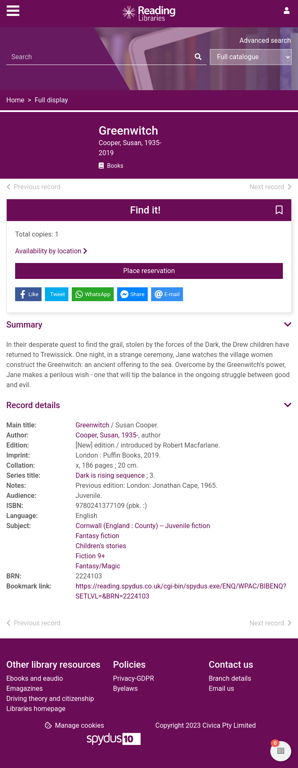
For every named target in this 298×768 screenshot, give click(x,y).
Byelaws (125, 689)
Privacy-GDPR (133, 678)
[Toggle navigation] (13, 9)
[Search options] (251, 57)
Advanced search (265, 40)
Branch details (230, 678)
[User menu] (287, 10)
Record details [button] (33, 405)
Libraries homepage (35, 709)
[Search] (198, 57)
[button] (279, 210)
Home (15, 100)
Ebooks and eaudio (34, 678)
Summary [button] (24, 325)
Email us (221, 689)
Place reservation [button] (170, 270)
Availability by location (51, 251)
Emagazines (24, 689)
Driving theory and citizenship (50, 699)
